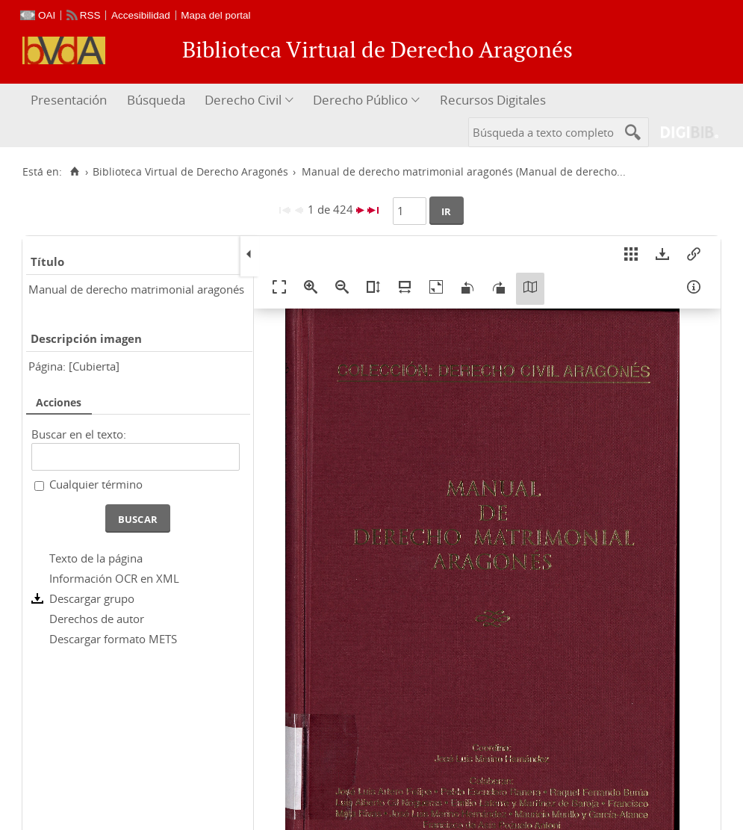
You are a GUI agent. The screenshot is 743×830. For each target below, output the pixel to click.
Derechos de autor (96, 618)
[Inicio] (74, 172)
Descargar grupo (91, 598)
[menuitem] (70, 100)
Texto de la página (96, 558)
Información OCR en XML (114, 578)
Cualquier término (96, 484)
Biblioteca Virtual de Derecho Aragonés (190, 172)
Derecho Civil (243, 99)
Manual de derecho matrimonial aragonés (136, 289)
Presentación (69, 99)
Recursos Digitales (493, 99)
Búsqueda (156, 99)
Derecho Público (360, 99)
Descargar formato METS (113, 638)
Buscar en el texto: (78, 434)
